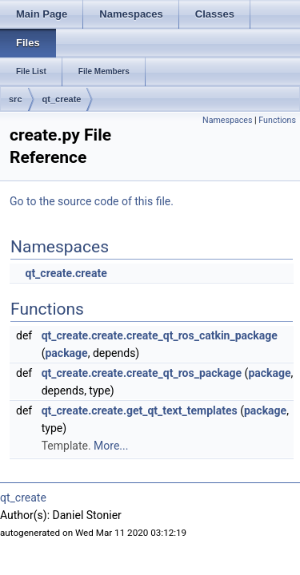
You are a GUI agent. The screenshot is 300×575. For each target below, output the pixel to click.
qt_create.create (65, 273)
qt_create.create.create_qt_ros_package (142, 373)
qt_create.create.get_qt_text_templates (140, 410)
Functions (277, 120)
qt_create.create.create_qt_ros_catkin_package (160, 335)
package (66, 353)
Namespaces (227, 120)
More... (111, 445)
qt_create (62, 99)
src (15, 99)
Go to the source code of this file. (92, 201)
